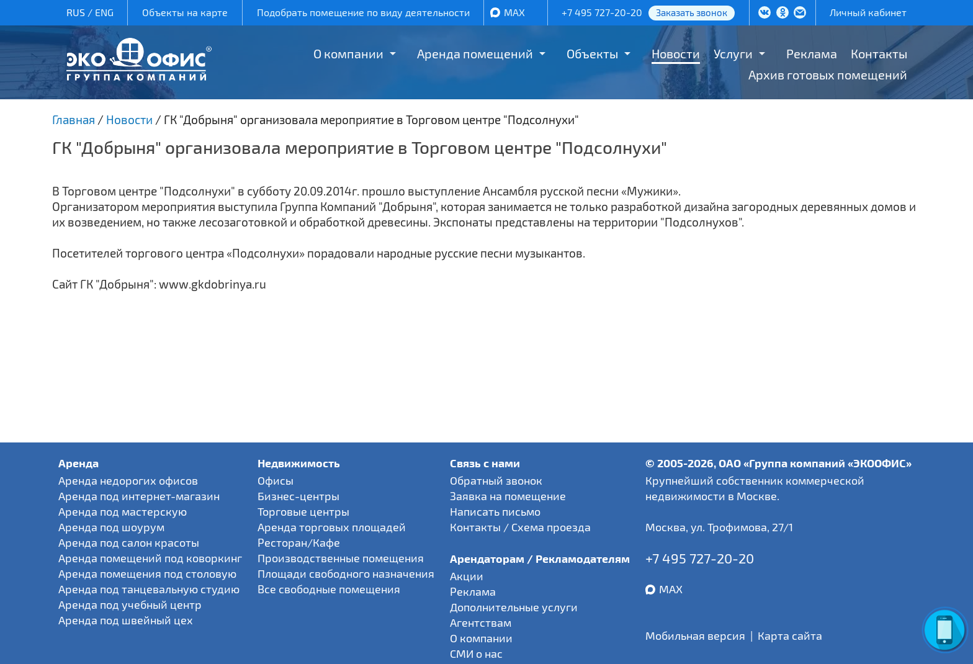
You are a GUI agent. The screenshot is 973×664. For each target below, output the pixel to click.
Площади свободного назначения (346, 573)
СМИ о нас (476, 653)
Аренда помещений (475, 53)
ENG (104, 12)
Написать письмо (495, 511)
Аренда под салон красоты (128, 542)
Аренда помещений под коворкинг (150, 558)
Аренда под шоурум (111, 527)
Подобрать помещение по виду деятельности (363, 12)
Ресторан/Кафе (299, 542)
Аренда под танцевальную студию (149, 589)
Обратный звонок (496, 480)
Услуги (733, 53)
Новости (676, 53)
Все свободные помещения (329, 589)
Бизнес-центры (298, 496)
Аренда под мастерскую (122, 511)
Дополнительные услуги (514, 607)
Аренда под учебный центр (130, 604)
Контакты (879, 53)
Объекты (592, 53)
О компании (348, 53)
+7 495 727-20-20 (602, 12)
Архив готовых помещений (827, 74)
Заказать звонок (691, 12)
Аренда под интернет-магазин (139, 496)
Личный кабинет (868, 12)
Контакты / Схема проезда (520, 527)
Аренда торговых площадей (332, 527)
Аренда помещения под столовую (147, 573)
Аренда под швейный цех (125, 620)
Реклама (811, 53)
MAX (514, 12)
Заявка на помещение (508, 496)
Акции (466, 576)
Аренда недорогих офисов (128, 480)
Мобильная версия (695, 635)
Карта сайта (790, 635)
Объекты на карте (185, 12)
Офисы (276, 480)
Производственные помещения (341, 558)
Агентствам (480, 622)
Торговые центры (303, 511)
